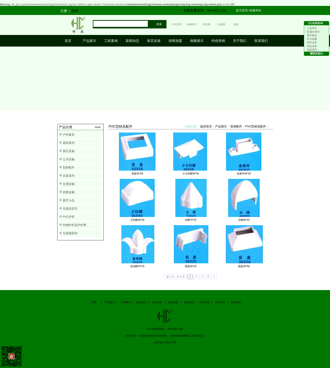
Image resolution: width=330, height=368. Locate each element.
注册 (63, 11)
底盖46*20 (190, 266)
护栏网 (206, 24)
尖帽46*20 (244, 219)
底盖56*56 (137, 173)
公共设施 (69, 159)
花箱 (235, 24)
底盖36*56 (244, 266)
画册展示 (197, 41)
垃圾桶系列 (70, 233)
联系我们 (261, 41)
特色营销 (218, 41)
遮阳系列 (69, 143)
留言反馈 (154, 41)
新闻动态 (132, 41)
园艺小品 (69, 200)
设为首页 (242, 10)
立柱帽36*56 (137, 219)
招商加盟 (175, 41)
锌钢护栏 (192, 24)
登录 (74, 11)
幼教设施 (69, 192)
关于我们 (239, 41)
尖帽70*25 (190, 219)
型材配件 (69, 167)
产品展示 (89, 41)
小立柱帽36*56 (190, 173)
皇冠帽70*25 (137, 266)
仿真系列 (69, 175)
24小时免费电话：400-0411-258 (165, 329)
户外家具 (69, 134)
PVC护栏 (177, 24)
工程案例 (111, 41)
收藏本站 (255, 10)
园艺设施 (69, 151)
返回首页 (206, 126)
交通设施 (69, 184)
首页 (68, 41)
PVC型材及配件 (255, 126)
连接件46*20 (244, 173)
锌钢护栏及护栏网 (74, 225)
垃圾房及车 (70, 208)
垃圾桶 (221, 24)
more (97, 127)
